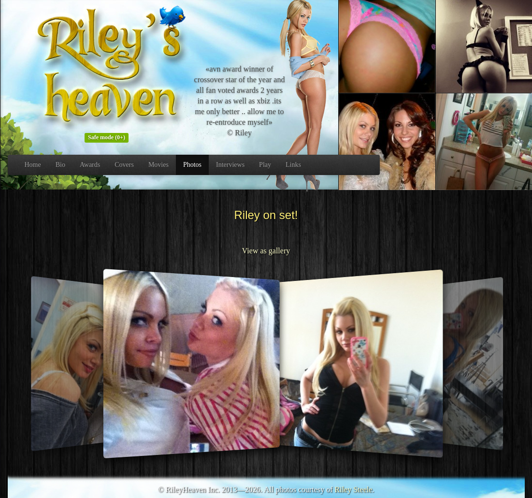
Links (293, 164)
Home (33, 164)
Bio (60, 164)
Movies (158, 164)
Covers (124, 164)
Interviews (230, 164)
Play (265, 164)
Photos (192, 164)
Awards (90, 164)
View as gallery (266, 251)
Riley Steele (354, 489)
